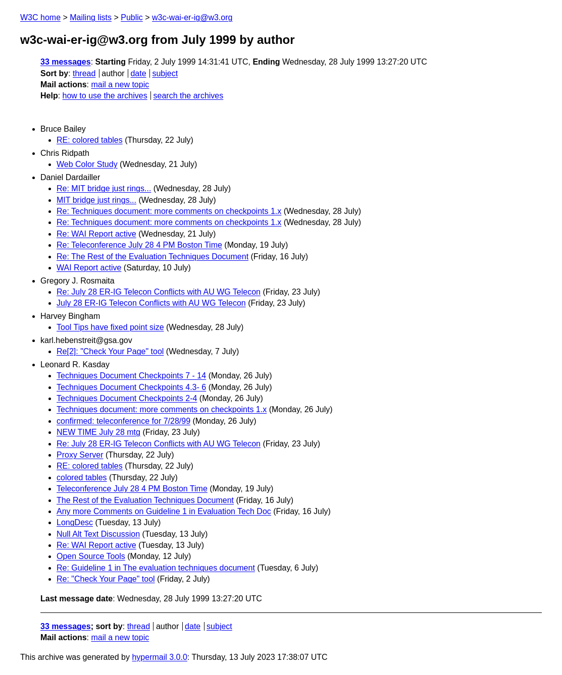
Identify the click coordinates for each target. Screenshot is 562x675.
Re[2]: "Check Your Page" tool (110, 351)
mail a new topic (120, 84)
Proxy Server (80, 455)
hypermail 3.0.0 (159, 657)
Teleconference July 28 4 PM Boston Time (132, 488)
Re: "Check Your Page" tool (106, 579)
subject (165, 73)
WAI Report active (89, 267)
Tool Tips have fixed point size (110, 327)
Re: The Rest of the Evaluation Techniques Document (152, 256)
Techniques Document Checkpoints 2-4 (127, 398)
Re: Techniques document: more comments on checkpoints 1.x (169, 211)
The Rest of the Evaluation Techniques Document (145, 500)
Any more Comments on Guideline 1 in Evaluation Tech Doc (164, 511)
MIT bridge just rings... (96, 200)
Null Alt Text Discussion (98, 534)
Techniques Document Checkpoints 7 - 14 (131, 375)
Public (132, 17)
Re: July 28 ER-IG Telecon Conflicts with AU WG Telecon (159, 292)
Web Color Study (87, 164)
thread (84, 73)
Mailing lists (91, 17)
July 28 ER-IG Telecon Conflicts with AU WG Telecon (151, 303)
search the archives (189, 95)
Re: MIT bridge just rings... (104, 188)
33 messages (65, 62)
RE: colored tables (90, 140)
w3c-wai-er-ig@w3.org (192, 17)
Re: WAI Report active (96, 234)
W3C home (40, 17)
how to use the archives (105, 95)
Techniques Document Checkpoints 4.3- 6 (131, 387)
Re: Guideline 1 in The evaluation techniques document (156, 568)
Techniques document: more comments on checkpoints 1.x (162, 409)
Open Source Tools (91, 556)
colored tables (82, 477)
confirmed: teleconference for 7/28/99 (123, 421)
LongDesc (75, 522)
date (138, 73)
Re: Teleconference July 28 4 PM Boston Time (139, 245)
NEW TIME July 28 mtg (98, 432)
